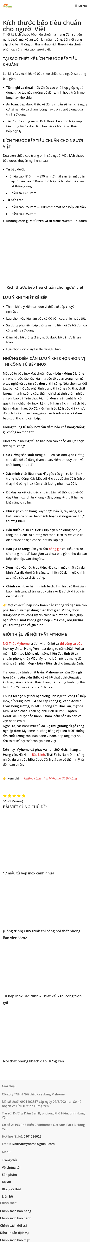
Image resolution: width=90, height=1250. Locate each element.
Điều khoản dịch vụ (14, 1233)
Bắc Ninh (38, 754)
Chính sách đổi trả (13, 1225)
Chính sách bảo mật (15, 1240)
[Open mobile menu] (81, 6)
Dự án (6, 1182)
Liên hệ (7, 1196)
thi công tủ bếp (71, 643)
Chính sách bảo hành (15, 1218)
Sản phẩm (9, 1175)
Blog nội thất (11, 1189)
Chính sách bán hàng (15, 1211)
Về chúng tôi (11, 1167)
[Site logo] (8, 6)
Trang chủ (9, 1160)
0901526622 (32, 1136)
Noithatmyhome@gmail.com (33, 1144)
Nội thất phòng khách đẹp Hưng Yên (33, 1061)
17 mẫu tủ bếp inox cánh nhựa (28, 873)
